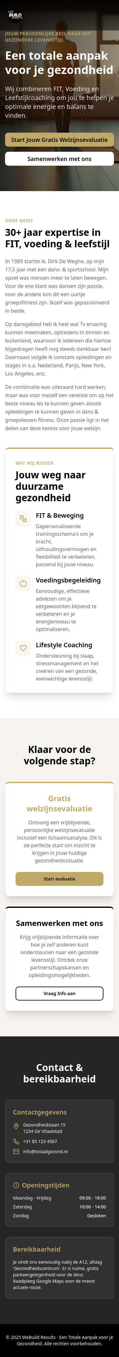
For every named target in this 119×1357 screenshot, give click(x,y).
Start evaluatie (60, 879)
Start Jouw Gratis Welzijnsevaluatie (59, 139)
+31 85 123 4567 (40, 1141)
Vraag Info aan (59, 993)
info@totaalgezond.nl (45, 1151)
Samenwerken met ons (60, 159)
